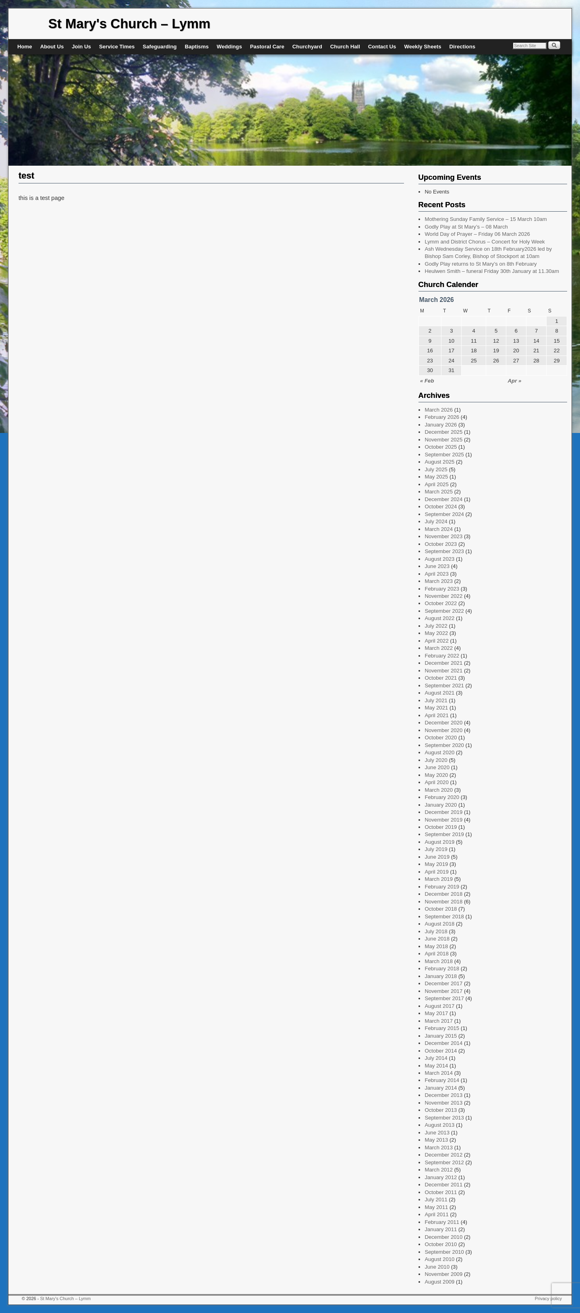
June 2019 (437, 857)
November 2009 (443, 1274)
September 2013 (444, 1118)
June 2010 (437, 1267)
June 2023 (437, 566)
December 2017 (443, 983)
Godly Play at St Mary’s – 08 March (466, 227)
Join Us (81, 47)
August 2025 (439, 462)
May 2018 (436, 946)
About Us (52, 47)
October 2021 (441, 678)
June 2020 (437, 767)
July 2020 (436, 760)
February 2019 (442, 887)
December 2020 (443, 723)
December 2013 (443, 1095)
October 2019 (441, 827)
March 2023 (439, 581)
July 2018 (436, 931)
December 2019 (443, 812)
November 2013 (443, 1103)
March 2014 (439, 1073)
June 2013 (437, 1133)
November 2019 (443, 820)
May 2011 (436, 1207)
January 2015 (441, 1036)
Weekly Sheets (422, 47)
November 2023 (443, 536)
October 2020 (441, 738)
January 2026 (441, 425)
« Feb (427, 381)
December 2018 (443, 894)
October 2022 (441, 603)
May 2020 (436, 775)
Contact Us (382, 47)
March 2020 (439, 790)
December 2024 (443, 499)
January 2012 (441, 1177)
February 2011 (442, 1222)
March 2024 (439, 529)
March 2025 (439, 492)
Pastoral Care (267, 47)
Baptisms (197, 47)
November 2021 (443, 671)
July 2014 (436, 1058)
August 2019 (439, 842)
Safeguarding (159, 47)
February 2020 (442, 797)
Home (24, 47)
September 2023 (444, 551)
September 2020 (444, 745)
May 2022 (436, 633)
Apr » (515, 381)
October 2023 (441, 544)
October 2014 (441, 1051)
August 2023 (439, 559)
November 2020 (443, 730)
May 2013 (436, 1140)
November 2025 (443, 440)
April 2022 (436, 641)
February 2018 (442, 969)
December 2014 (443, 1043)
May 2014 (436, 1066)
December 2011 (443, 1185)
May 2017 (436, 1013)
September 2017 (444, 998)
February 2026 (442, 417)
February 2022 (442, 656)
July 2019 (436, 849)
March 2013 (439, 1147)
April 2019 (436, 872)
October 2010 (441, 1244)
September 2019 (444, 834)
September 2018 (444, 916)
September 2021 (444, 686)
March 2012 (439, 1170)
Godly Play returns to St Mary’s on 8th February (480, 264)
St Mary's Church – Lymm (129, 23)
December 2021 (443, 663)
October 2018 (441, 909)
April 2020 (436, 782)
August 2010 (439, 1259)
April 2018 (436, 954)
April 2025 (436, 484)
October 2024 (441, 507)
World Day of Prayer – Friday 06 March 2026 (477, 234)
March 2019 (439, 879)
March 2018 (439, 961)
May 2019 (436, 864)
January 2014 (441, 1088)
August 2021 (439, 693)
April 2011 (436, 1214)
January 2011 (441, 1229)
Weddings (229, 47)
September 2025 (444, 455)
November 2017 (443, 991)
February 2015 (442, 1028)
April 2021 (436, 715)
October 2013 (441, 1110)
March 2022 (439, 648)
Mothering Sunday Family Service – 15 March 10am (486, 219)
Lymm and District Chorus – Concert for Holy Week (485, 242)
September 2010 (444, 1252)
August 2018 (439, 924)
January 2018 (441, 976)
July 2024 (436, 521)
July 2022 (436, 626)
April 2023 (436, 574)
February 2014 (442, 1080)
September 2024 (444, 514)
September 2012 (444, 1162)
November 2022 (443, 596)
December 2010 (443, 1237)
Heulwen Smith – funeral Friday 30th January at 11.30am (492, 271)
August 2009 (439, 1282)
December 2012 (443, 1155)
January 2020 (441, 805)
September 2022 (444, 611)
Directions (463, 47)
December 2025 (443, 432)
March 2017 (439, 1021)
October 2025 (441, 447)
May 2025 (436, 477)
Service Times (117, 47)
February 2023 (442, 589)
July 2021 (436, 700)
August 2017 (439, 1006)
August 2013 (439, 1125)
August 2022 (439, 618)
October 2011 (441, 1192)
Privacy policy (548, 1298)
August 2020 (439, 752)
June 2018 (437, 939)
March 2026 (439, 410)
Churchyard (307, 47)
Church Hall (345, 47)
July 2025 (436, 469)
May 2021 (436, 708)
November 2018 (443, 902)
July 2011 (436, 1199)
